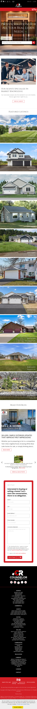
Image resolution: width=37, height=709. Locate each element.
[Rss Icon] (13, 1)
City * (8, 506)
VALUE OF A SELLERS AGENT (18, 637)
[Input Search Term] (17, 42)
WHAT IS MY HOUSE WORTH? (18, 631)
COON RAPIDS (18, 644)
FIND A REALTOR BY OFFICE (18, 612)
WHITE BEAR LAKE (18, 651)
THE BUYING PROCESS (19, 620)
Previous (2, 462)
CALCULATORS (18, 626)
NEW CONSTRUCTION (18, 599)
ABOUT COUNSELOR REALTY (18, 659)
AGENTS (18, 609)
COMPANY (18, 657)
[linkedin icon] (15, 582)
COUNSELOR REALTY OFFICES (18, 660)
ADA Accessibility (31, 682)
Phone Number (11, 520)
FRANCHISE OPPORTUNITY (18, 661)
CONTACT (18, 672)
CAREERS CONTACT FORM (19, 664)
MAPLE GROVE (18, 646)
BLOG (18, 666)
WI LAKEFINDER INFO (18, 603)
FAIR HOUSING (18, 665)
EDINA (18, 645)
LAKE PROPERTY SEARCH (18, 596)
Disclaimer (14, 682)
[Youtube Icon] (6, 1)
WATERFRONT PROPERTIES (18, 598)
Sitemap (14, 683)
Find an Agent (30, 38)
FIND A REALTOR (18, 632)
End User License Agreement (29, 687)
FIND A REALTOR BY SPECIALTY (18, 614)
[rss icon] (25, 582)
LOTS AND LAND (18, 597)
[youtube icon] (18, 583)
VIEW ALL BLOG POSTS (18, 472)
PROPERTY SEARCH (18, 618)
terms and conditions (21, 553)
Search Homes (6, 38)
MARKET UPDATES (18, 636)
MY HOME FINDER (18, 600)
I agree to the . (17, 553)
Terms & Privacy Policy (16, 550)
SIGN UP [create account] (29, 1)
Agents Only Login (6, 682)
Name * (9, 499)
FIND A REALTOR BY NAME (18, 610)
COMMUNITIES (18, 642)
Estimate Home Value (18, 38)
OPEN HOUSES (18, 593)
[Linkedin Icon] (3, 1)
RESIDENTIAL (18, 594)
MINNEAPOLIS (18, 648)
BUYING (18, 617)
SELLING (18, 629)
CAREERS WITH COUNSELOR (18, 662)
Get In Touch (14, 557)
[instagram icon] (22, 582)
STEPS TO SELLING (18, 634)
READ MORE (6, 450)
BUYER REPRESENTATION (18, 623)
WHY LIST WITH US (18, 635)
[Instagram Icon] (10, 1)
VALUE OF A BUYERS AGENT (18, 624)
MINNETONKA (18, 649)
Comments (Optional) (12, 527)
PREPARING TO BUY (18, 627)
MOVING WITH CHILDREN (18, 640)
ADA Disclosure (21, 683)
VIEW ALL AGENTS (18, 101)
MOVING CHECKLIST (18, 638)
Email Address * (11, 513)
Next (35, 462)
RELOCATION (18, 654)
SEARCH (18, 590)
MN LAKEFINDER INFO (18, 602)
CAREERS (18, 669)
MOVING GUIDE (18, 622)
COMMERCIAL (18, 605)
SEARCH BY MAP (18, 592)
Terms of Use (22, 682)
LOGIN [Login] (34, 1)
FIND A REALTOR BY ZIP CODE (18, 613)
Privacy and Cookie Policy (23, 704)
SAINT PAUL (18, 650)
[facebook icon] (11, 582)
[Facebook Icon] (1, 1)
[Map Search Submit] (33, 42)
